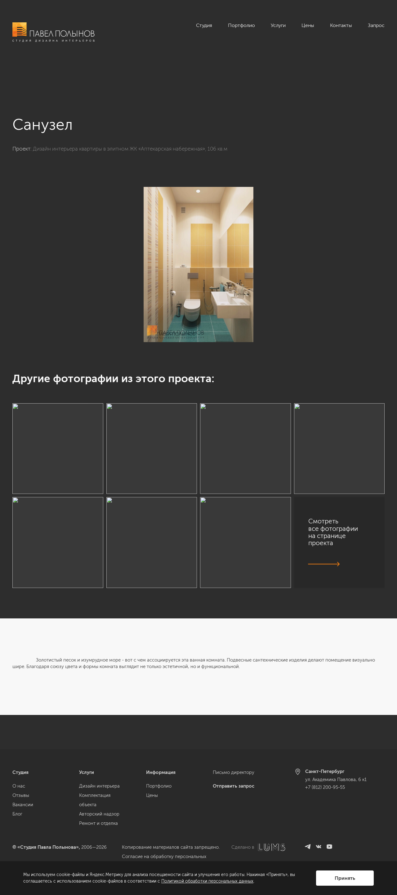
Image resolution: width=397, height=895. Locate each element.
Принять (345, 878)
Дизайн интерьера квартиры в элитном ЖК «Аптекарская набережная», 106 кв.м (130, 114)
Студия (204, 25)
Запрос (376, 25)
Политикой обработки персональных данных (207, 881)
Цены (307, 25)
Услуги (278, 25)
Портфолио (241, 25)
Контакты (341, 25)
